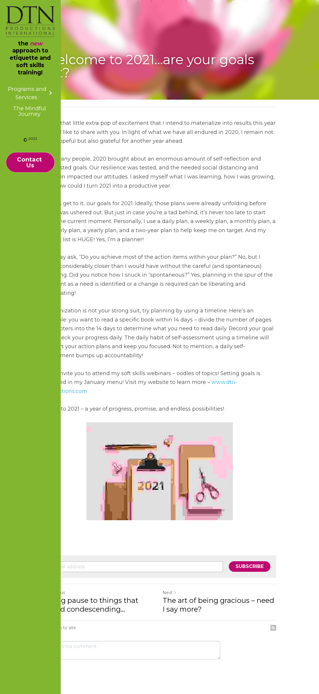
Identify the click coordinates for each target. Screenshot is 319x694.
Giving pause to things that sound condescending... (90, 604)
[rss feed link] (273, 628)
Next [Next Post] (170, 592)
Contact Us (30, 162)
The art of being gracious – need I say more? (218, 604)
